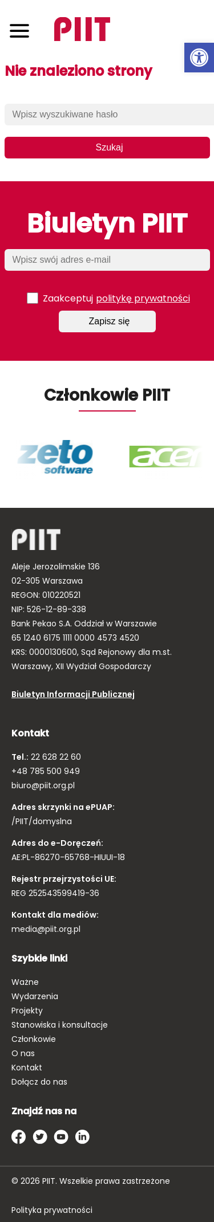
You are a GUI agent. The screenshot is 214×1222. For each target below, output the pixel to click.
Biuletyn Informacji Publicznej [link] (73, 694)
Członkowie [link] (33, 1039)
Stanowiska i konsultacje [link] (59, 1024)
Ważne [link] (25, 982)
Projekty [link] (27, 1010)
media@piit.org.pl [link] (45, 929)
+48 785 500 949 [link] (45, 771)
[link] (199, 57)
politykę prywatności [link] (143, 298)
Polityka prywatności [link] (51, 1210)
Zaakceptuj (108, 298)
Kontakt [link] (26, 1067)
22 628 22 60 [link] (55, 757)
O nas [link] (23, 1053)
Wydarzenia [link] (34, 996)
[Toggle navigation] (19, 30)
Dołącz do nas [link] (39, 1081)
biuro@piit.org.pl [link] (43, 785)
